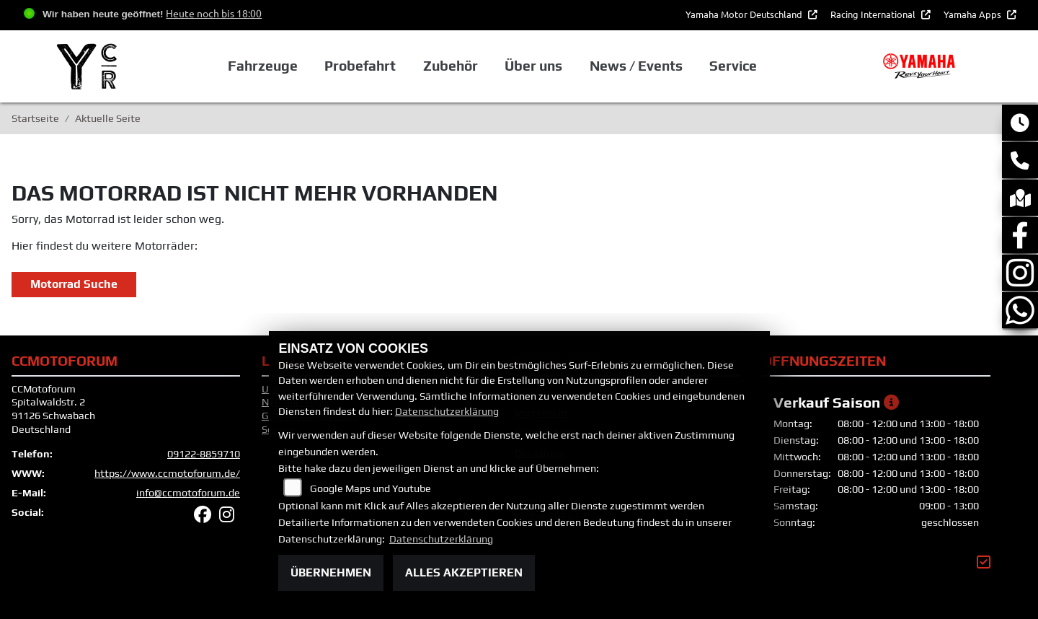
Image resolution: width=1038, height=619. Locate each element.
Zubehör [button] (450, 66)
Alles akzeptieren (464, 572)
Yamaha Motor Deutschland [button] (745, 14)
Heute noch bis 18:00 (214, 12)
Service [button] (733, 66)
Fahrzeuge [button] (263, 66)
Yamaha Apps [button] (973, 14)
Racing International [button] (874, 14)
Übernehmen (330, 572)
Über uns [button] (533, 66)
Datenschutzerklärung (447, 411)
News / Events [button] (636, 66)
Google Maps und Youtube (370, 488)
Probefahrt (360, 66)
